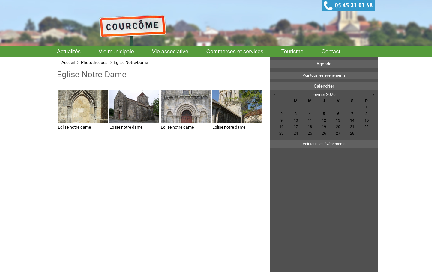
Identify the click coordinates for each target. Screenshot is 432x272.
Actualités (69, 52)
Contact (331, 52)
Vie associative (170, 52)
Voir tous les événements (324, 75)
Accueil (68, 62)
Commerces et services (234, 52)
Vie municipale (116, 52)
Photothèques (94, 62)
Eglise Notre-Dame (131, 62)
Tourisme (292, 52)
